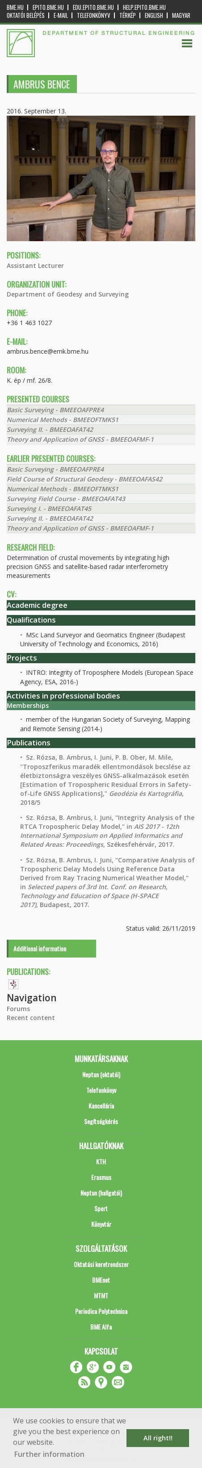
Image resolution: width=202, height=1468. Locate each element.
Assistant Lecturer (35, 265)
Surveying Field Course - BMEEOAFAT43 (66, 498)
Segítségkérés (101, 1121)
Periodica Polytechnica (101, 1311)
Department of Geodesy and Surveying (68, 294)
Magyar (181, 15)
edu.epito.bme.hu (93, 7)
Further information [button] (49, 1454)
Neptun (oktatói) (101, 1074)
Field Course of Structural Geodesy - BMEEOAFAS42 (84, 479)
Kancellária (101, 1105)
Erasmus (101, 1177)
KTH (101, 1161)
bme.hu (15, 7)
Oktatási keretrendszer (101, 1264)
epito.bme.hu (48, 7)
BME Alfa (101, 1326)
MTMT (101, 1295)
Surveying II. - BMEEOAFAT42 (50, 429)
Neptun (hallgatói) (101, 1192)
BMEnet (101, 1279)
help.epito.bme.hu (144, 7)
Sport (101, 1208)
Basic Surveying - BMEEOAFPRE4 (55, 410)
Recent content (31, 1017)
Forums (18, 1008)
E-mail (61, 15)
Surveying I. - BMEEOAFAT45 (49, 508)
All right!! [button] (158, 1438)
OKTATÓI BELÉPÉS (26, 15)
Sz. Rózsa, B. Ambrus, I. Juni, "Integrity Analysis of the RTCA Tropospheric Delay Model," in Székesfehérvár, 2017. (107, 831)
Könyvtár (101, 1224)
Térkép (127, 15)
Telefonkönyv (93, 15)
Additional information (39, 948)
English (154, 15)
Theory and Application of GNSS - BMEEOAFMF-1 (80, 439)
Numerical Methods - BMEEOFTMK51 (62, 419)
